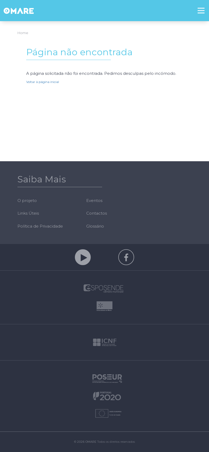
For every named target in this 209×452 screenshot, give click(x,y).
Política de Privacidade (40, 226)
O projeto (27, 200)
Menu (203, 7)
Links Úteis (28, 213)
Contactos (96, 213)
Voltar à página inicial (42, 82)
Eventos (94, 200)
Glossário (95, 226)
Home (22, 33)
